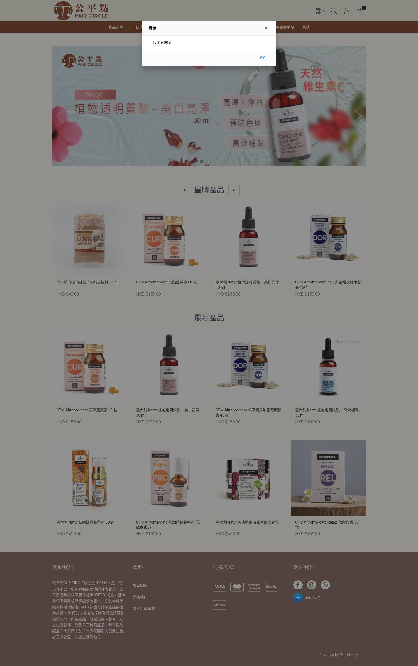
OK (262, 58)
